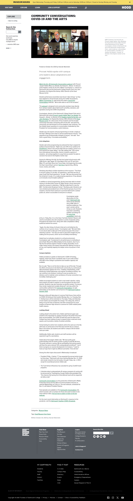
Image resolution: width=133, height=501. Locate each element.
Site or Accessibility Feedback (75, 497)
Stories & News (62, 443)
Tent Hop (61, 165)
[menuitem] (44, 473)
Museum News (43, 410)
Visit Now (9, 7)
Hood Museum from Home (43, 414)
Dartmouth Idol (75, 200)
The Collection (61, 436)
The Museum (61, 432)
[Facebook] (108, 497)
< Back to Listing (12, 21)
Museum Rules (43, 436)
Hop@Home (43, 149)
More (8, 48)
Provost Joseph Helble (60, 115)
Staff (38, 474)
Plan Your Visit (43, 432)
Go (111, 433)
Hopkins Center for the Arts (70, 117)
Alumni (39, 477)
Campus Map (61, 471)
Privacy (45, 497)
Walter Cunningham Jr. (46, 100)
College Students (80, 436)
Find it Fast (62, 465)
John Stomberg (44, 119)
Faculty (77, 438)
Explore (23, 7)
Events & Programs (63, 445)
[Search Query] (101, 433)
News (59, 480)
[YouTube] (122, 497)
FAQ (40, 441)
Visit (58, 483)
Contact (60, 497)
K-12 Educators (80, 441)
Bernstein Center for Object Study (80, 433)
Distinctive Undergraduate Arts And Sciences (69, 491)
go (19, 32)
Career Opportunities (61, 448)
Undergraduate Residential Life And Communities (106, 491)
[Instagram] (113, 497)
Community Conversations (47, 381)
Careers (76, 480)
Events (59, 477)
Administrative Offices (81, 474)
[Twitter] (117, 497)
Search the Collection (60, 440)
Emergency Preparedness (82, 477)
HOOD (126, 7)
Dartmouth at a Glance (81, 469)
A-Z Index (60, 469)
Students (40, 469)
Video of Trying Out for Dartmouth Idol (47, 205)
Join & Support (54, 7)
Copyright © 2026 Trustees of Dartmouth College (24, 497)
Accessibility (43, 439)
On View (59, 434)
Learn (37, 7)
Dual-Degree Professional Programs (37, 491)
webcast (44, 106)
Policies (52, 497)
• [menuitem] (41, 497)
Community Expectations (64, 288)
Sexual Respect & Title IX (82, 483)
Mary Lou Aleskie (73, 115)
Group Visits (42, 434)
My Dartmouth (44, 465)
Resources (79, 465)
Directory (60, 474)
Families (40, 480)
